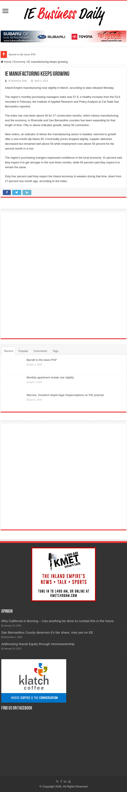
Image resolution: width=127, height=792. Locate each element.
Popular (23, 351)
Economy (19, 61)
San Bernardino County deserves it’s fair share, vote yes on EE (47, 632)
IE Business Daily (17, 80)
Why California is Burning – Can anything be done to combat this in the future (57, 621)
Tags (55, 351)
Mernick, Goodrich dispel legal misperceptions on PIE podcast (65, 395)
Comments (40, 351)
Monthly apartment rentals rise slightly (50, 377)
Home (6, 61)
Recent (8, 351)
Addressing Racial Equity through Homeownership (38, 644)
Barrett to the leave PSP (22, 54)
